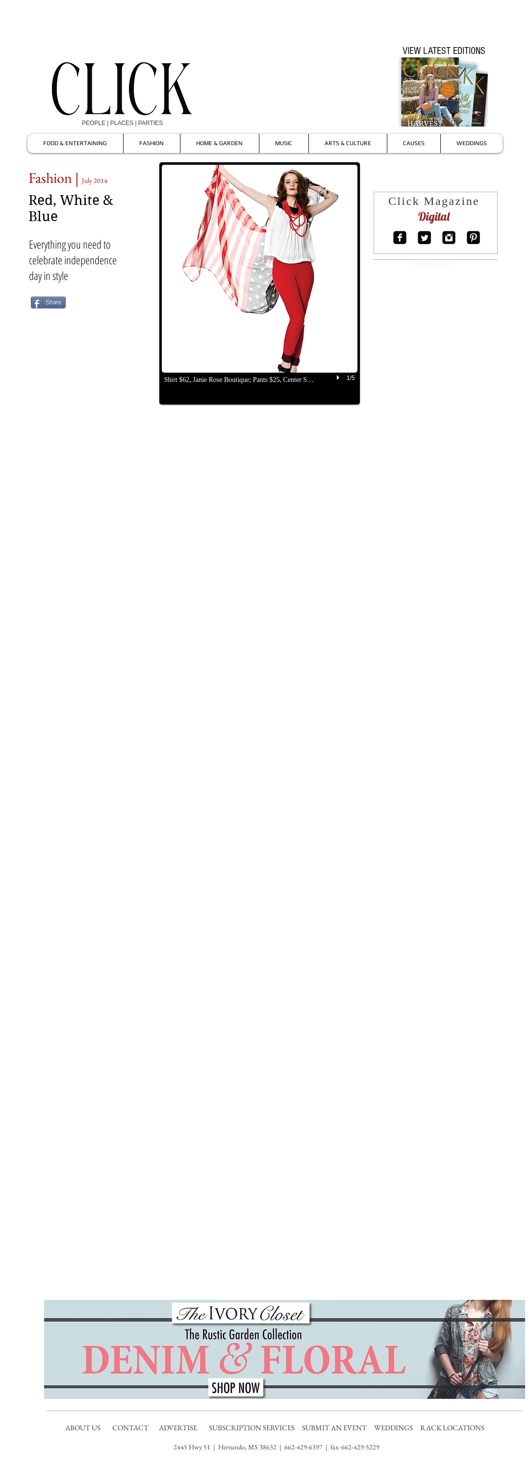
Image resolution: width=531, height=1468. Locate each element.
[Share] (48, 302)
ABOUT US (83, 1427)
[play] (339, 377)
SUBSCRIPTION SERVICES (251, 1427)
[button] (259, 283)
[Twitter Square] (424, 237)
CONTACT (131, 1427)
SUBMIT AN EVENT (335, 1427)
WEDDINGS (395, 1427)
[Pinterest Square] (473, 237)
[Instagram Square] (448, 237)
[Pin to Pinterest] (115, 302)
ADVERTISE (179, 1427)
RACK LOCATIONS (453, 1427)
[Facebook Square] (399, 237)
